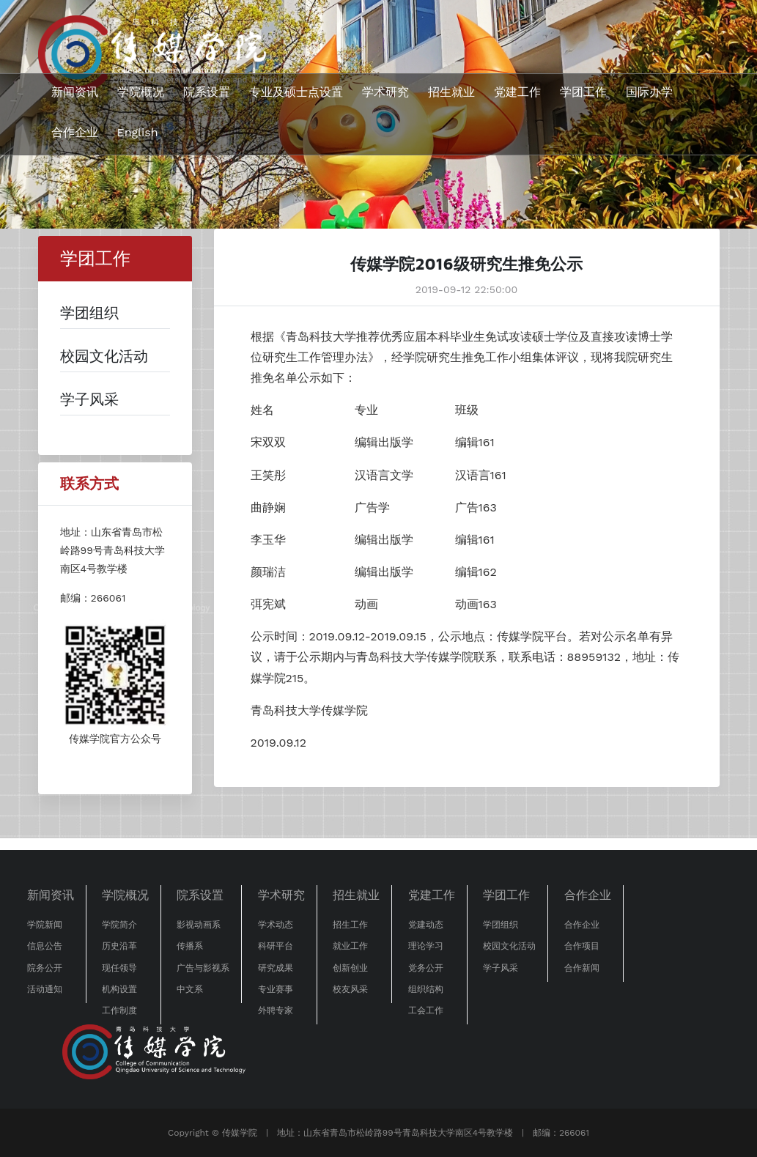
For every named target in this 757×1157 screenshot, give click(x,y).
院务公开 (44, 968)
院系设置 (206, 92)
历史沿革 (119, 946)
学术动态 (275, 925)
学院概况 (140, 92)
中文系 (190, 989)
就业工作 (350, 946)
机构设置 (119, 989)
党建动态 (425, 925)
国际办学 (649, 92)
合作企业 (74, 132)
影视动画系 (199, 925)
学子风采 (500, 968)
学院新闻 (44, 925)
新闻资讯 (74, 92)
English (137, 132)
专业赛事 (275, 989)
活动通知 (44, 989)
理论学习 (425, 946)
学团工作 (583, 92)
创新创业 (350, 968)
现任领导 (119, 968)
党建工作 (517, 92)
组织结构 (425, 989)
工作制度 (119, 1010)
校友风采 (350, 989)
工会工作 (425, 1010)
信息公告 (44, 946)
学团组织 (500, 925)
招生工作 (350, 925)
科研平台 (275, 946)
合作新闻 (581, 968)
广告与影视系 (203, 968)
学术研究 (385, 92)
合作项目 (581, 946)
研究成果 (275, 968)
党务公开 (425, 968)
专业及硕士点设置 (296, 92)
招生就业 (451, 92)
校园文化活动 (509, 946)
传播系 (190, 946)
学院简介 (119, 925)
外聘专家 (275, 1010)
